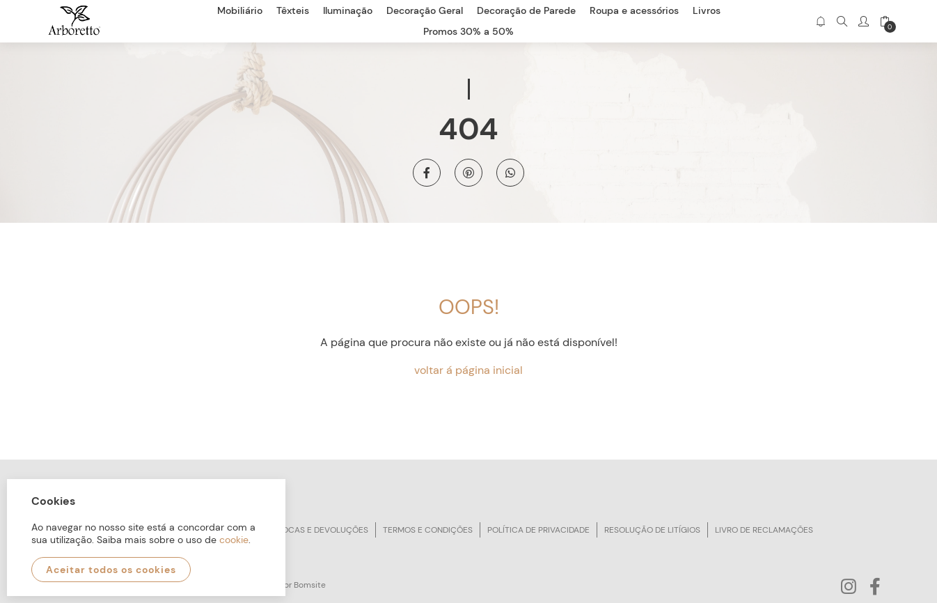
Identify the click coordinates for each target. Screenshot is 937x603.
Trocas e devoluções (320, 529)
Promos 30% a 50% (468, 31)
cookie (234, 539)
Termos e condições (428, 529)
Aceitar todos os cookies (111, 569)
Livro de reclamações (764, 529)
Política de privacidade (538, 529)
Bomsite (310, 584)
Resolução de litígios (652, 529)
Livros (707, 10)
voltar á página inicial (468, 370)
